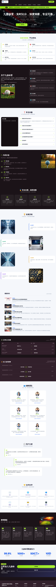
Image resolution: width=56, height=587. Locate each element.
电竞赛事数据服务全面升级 (17, 306)
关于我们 (34, 4)
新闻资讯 (20, 4)
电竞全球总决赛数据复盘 (17, 317)
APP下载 (24, 4)
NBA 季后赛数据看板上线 (17, 329)
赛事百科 (34, 585)
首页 (16, 4)
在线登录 (51, 1)
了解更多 (34, 24)
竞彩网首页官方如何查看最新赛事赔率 (19, 299)
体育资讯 (29, 4)
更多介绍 (36, 570)
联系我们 (39, 4)
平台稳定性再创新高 (16, 323)
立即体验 (36, 566)
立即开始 (21, 24)
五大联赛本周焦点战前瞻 (17, 311)
